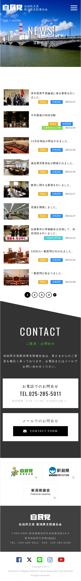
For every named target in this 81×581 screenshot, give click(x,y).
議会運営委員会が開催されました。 (53, 163)
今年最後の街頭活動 (43, 115)
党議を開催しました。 (45, 207)
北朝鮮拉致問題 (53, 238)
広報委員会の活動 (52, 127)
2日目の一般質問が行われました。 (52, 251)
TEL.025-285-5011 (40, 393)
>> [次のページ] (54, 295)
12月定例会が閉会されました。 (50, 141)
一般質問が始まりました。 (47, 273)
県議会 (43, 102)
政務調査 (56, 102)
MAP (52, 538)
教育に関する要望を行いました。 (52, 185)
